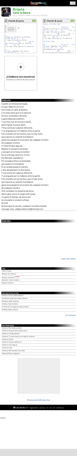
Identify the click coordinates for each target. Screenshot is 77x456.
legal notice (34, 408)
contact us (60, 408)
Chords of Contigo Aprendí (11, 334)
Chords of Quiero (7, 339)
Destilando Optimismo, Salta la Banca (14, 298)
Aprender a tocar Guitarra (10, 280)
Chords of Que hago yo (9, 345)
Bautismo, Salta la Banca (10, 301)
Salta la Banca (21, 12)
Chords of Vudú (7, 348)
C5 (17, 39)
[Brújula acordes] (33, 400)
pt (54, 408)
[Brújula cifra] (45, 400)
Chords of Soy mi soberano (11, 353)
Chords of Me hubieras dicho (12, 328)
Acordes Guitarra (8, 283)
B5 (23, 39)
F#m (44, 37)
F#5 (12, 39)
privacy (42, 408)
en (51, 408)
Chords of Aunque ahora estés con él (14, 331)
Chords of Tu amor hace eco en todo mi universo (18, 336)
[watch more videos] (68, 259)
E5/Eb (54, 24)
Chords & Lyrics (16, 20)
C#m (30, 42)
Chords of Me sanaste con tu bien (13, 351)
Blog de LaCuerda (10, 277)
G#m (58, 34)
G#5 (8, 39)
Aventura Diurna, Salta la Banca (12, 295)
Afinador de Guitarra (9, 274)
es (47, 408)
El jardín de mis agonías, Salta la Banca (15, 307)
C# (44, 30)
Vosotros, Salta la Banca (10, 304)
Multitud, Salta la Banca (10, 310)
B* (33, 42)
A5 (6, 39)
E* (8, 24)
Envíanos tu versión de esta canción (20, 72)
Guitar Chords (6, 271)
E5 (15, 39)
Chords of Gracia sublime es (11, 342)
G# (52, 30)
